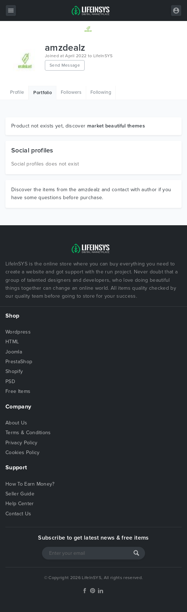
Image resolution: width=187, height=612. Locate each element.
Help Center (19, 503)
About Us (16, 423)
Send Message (65, 65)
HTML (12, 342)
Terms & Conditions (28, 432)
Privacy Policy (21, 443)
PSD (10, 381)
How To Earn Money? (30, 484)
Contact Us (18, 514)
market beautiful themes (116, 126)
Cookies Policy (22, 452)
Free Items (17, 391)
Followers (71, 92)
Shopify (14, 371)
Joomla (13, 352)
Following (100, 92)
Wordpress (18, 332)
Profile (17, 92)
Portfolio (42, 93)
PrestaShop (18, 362)
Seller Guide (19, 494)
